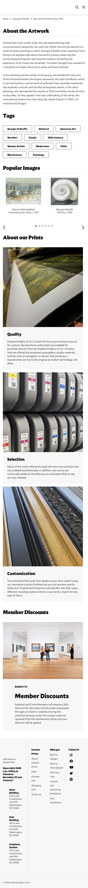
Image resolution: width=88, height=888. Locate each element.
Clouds (33, 137)
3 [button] (42, 226)
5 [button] (49, 226)
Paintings (38, 154)
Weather (12, 137)
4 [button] (45, 226)
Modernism (42, 146)
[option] (23, 196)
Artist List (36, 794)
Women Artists (16, 146)
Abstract (44, 128)
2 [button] (39, 226)
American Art (68, 128)
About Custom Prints (35, 762)
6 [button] (52, 226)
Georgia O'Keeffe (21, 18)
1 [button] (36, 226)
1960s (63, 146)
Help (33, 771)
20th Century (55, 137)
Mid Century (14, 154)
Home (6, 18)
